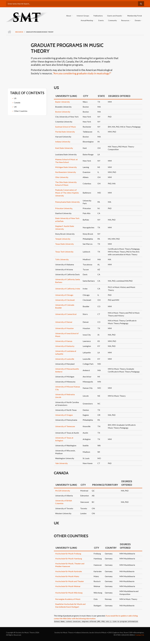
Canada (17, 102)
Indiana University (62, 141)
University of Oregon (64, 415)
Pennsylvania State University (67, 202)
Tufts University (62, 259)
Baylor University (62, 102)
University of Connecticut (66, 314)
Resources (125, 20)
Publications (98, 16)
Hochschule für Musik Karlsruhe (68, 571)
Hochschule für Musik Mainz (67, 576)
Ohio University (61, 177)
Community (112, 20)
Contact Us (139, 635)
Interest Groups (83, 16)
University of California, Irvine (67, 288)
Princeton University (63, 208)
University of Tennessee (65, 426)
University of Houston (64, 328)
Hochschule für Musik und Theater (69, 581)
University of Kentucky (64, 346)
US (15, 98)
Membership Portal (134, 16)
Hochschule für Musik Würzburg (68, 592)
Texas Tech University (64, 251)
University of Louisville (64, 359)
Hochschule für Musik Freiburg (68, 553)
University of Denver (63, 322)
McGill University (62, 490)
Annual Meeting (87, 20)
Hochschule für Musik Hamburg (68, 558)
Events (101, 20)
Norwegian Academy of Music (68, 599)
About (68, 16)
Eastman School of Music (65, 127)
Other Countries (20, 111)
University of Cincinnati (65, 300)
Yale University (61, 463)
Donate (138, 20)
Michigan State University (66, 167)
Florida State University (65, 132)
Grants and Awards (114, 16)
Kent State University (64, 148)
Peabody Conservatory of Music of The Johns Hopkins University (67, 193)
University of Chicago (64, 295)
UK (15, 107)
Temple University (62, 239)
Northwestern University (65, 172)
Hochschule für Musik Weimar (68, 586)
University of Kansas (63, 341)
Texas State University (64, 244)
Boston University (62, 112)
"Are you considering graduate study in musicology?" (82, 73)
